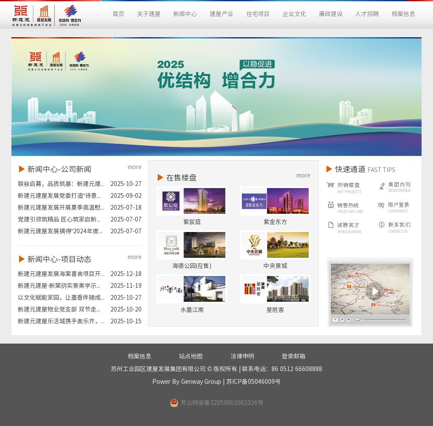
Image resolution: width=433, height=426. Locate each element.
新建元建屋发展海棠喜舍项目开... (61, 274)
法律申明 (242, 356)
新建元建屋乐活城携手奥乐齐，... (61, 321)
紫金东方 (275, 222)
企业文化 (294, 14)
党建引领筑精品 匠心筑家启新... (59, 219)
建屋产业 (221, 14)
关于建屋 (149, 14)
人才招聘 (367, 14)
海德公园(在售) (191, 266)
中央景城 (275, 266)
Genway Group (201, 382)
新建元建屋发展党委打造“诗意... (59, 196)
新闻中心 (185, 14)
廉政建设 (331, 14)
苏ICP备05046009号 (253, 382)
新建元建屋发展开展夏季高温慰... (61, 207)
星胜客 (275, 310)
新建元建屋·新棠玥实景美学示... (59, 286)
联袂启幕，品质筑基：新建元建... (61, 184)
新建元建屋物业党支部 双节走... (59, 309)
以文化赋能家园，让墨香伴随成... (61, 297)
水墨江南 (192, 310)
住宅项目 (258, 14)
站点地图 (191, 356)
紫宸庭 (192, 222)
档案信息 (403, 14)
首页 (118, 14)
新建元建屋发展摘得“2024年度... (60, 231)
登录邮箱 (293, 356)
